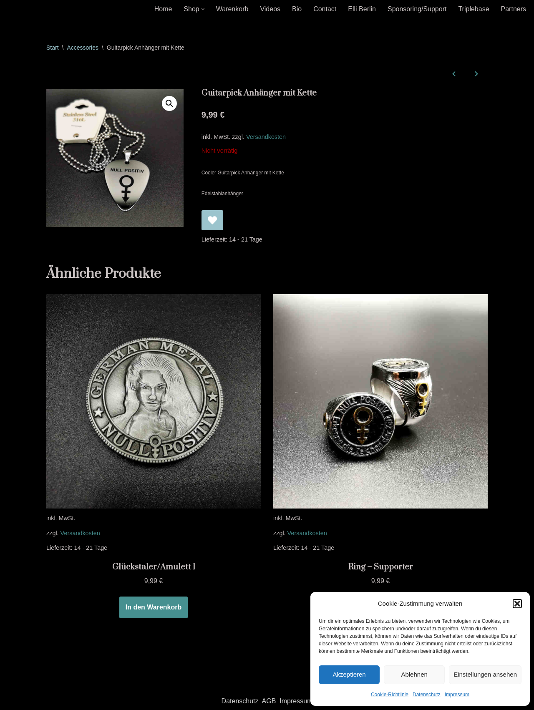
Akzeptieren (348, 674)
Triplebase (473, 9)
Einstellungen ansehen (485, 674)
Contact (324, 9)
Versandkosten (266, 136)
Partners (513, 9)
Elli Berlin (362, 9)
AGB (269, 701)
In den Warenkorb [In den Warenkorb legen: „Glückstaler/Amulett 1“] (154, 607)
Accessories (82, 47)
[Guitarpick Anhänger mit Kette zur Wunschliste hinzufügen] (212, 220)
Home (163, 9)
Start (52, 47)
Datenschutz (427, 694)
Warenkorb (232, 9)
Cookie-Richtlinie (389, 694)
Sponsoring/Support (417, 9)
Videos (270, 9)
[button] (517, 603)
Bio (297, 9)
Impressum (457, 694)
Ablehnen (414, 674)
